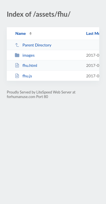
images (24, 55)
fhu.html (26, 65)
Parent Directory (33, 44)
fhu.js (23, 75)
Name (20, 33)
